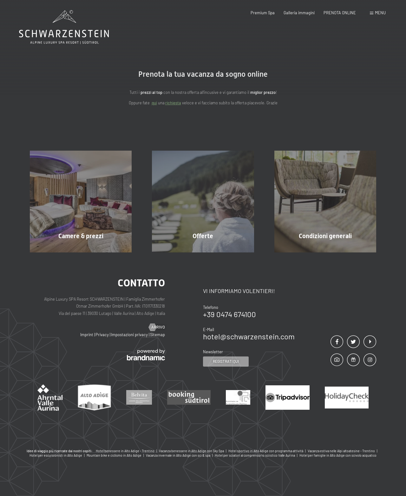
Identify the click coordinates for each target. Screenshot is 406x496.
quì (154, 102)
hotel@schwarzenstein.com (249, 336)
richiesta (173, 102)
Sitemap (157, 334)
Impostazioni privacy (130, 334)
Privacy (102, 334)
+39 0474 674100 (229, 314)
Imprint (87, 334)
